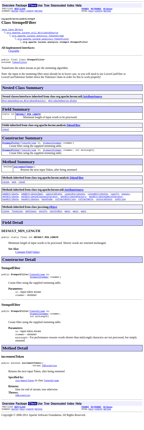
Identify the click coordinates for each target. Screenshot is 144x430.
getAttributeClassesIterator (39, 202)
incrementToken (23, 171)
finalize (17, 218)
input (5, 132)
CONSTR (29, 11)
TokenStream (28, 146)
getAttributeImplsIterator (106, 202)
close (5, 187)
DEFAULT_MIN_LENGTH (28, 116)
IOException (49, 377)
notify (43, 218)
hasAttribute (10, 205)
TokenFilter (19, 63)
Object (53, 213)
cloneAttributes (98, 199)
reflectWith (85, 205)
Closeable (13, 51)
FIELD (22, 11)
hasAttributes (30, 205)
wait (67, 218)
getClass (30, 218)
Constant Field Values (27, 259)
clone (5, 218)
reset (22, 187)
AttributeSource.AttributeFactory (24, 102)
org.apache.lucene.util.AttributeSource (32, 33)
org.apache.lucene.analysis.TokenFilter (43, 39)
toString (120, 205)
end (14, 187)
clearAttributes (75, 199)
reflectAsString (65, 205)
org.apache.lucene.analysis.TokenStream (38, 36)
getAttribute (10, 202)
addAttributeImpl (32, 199)
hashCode (47, 205)
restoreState (104, 205)
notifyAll (56, 218)
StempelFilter (11, 146)
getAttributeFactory (73, 202)
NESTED (14, 11)
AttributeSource (92, 98)
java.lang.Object (12, 29)
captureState (54, 199)
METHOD (38, 11)
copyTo (115, 199)
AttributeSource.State (62, 102)
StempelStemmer (52, 146)
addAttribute (10, 199)
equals (126, 199)
